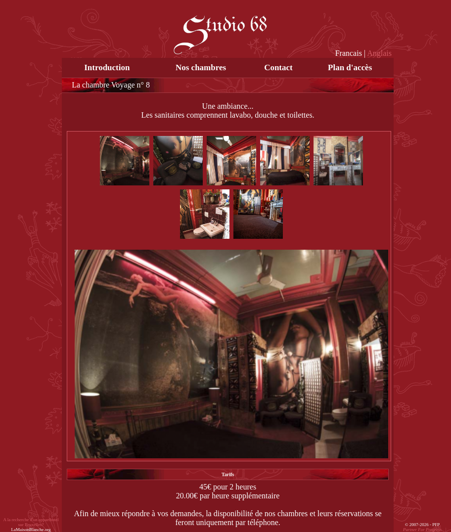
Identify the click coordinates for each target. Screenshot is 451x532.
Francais (348, 53)
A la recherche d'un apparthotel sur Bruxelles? (31, 524)
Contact (278, 67)
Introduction (107, 67)
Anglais (379, 53)
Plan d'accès (350, 67)
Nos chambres (201, 67)
